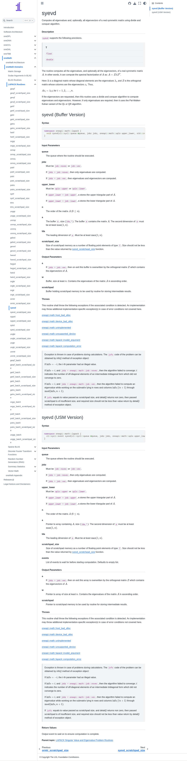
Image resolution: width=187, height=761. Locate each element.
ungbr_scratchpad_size (20, 338)
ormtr (12, 299)
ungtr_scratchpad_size (20, 347)
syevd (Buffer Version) (162, 8)
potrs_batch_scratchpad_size (22, 429)
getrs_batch (15, 390)
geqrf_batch (15, 360)
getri (12, 115)
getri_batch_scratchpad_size (22, 385)
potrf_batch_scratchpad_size (23, 418)
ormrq (12, 159)
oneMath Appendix (14, 475)
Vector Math (13, 471)
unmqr (13, 220)
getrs (12, 124)
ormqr (12, 150)
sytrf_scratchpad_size (19, 198)
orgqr (12, 141)
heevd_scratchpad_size (20, 260)
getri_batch (15, 381)
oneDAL (7, 49)
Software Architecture (13, 32)
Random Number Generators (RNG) (16, 460)
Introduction (9, 27)
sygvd (12, 317)
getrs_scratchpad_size (20, 128)
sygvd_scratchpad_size (20, 321)
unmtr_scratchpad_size (20, 356)
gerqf (12, 97)
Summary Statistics (16, 466)
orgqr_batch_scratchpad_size (22, 408)
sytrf (12, 194)
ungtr (12, 343)
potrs (12, 185)
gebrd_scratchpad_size (20, 242)
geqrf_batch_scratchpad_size (22, 366)
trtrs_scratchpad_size (19, 207)
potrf (12, 167)
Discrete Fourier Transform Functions (20, 453)
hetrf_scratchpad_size (20, 137)
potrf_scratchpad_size (20, 172)
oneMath (8, 58)
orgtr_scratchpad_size (20, 295)
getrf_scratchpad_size (20, 111)
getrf (12, 106)
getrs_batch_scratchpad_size (22, 396)
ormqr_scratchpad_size (20, 154)
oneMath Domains (14, 67)
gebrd (12, 238)
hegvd (13, 264)
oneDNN (7, 40)
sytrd (12, 325)
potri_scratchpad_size (19, 181)
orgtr (12, 290)
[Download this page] (134, 3)
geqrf (12, 89)
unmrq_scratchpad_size (20, 233)
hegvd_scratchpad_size (20, 268)
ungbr (12, 334)
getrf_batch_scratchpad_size (23, 377)
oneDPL (7, 36)
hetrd (12, 273)
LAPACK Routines (16, 84)
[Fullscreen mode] (139, 3)
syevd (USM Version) (161, 12)
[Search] (18, 20)
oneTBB (7, 54)
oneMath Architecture (15, 62)
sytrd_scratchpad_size (20, 330)
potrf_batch (15, 414)
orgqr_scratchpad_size (20, 146)
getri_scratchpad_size (19, 119)
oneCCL (7, 45)
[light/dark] (144, 3)
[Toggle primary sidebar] (42, 3)
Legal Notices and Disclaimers (17, 484)
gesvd (12, 246)
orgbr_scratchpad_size (20, 286)
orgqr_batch (15, 402)
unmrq (13, 229)
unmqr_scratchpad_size (20, 224)
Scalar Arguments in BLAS (19, 75)
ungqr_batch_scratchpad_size (23, 441)
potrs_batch (15, 423)
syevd (13, 308)
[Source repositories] (129, 3)
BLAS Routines (14, 80)
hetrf (12, 132)
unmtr (12, 352)
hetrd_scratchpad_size (20, 277)
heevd (13, 255)
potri (12, 176)
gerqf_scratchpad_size (20, 102)
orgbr (12, 281)
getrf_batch (15, 372)
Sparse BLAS (14, 447)
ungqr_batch (15, 435)
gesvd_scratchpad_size (20, 251)
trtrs (12, 203)
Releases (8, 480)
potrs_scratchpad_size (20, 189)
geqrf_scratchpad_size (20, 93)
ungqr (12, 211)
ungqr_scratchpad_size (20, 216)
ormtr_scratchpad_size (20, 303)
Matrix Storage (14, 71)
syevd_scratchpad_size (20, 312)
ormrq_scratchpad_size (20, 163)
